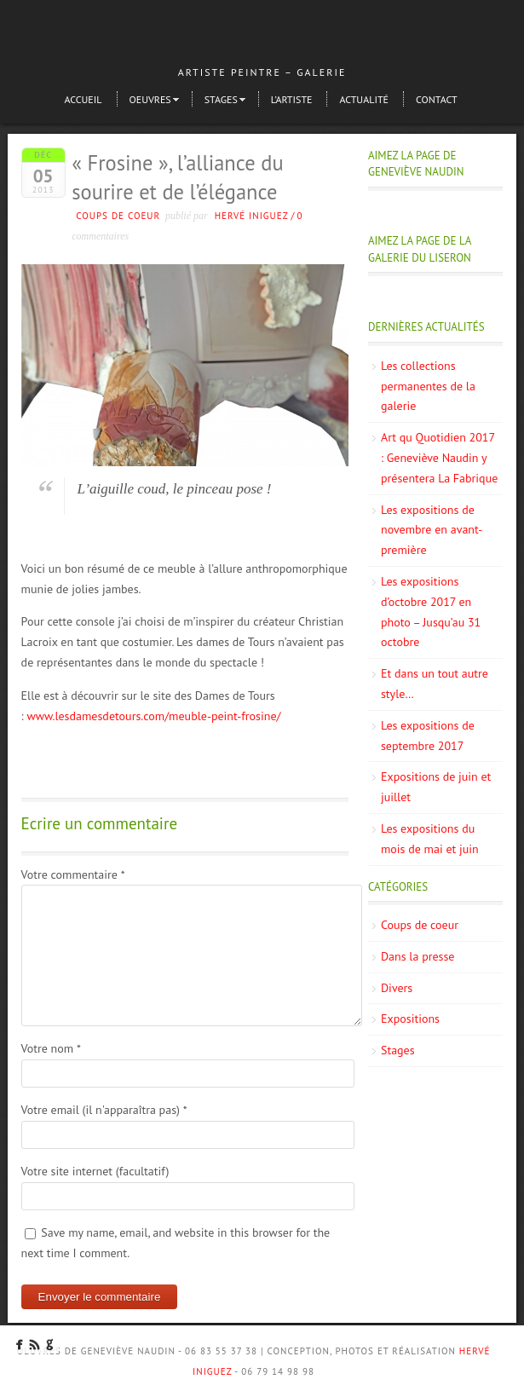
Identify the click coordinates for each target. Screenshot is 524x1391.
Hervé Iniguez (252, 216)
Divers (396, 988)
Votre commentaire (73, 874)
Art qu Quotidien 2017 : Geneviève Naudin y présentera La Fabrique (439, 458)
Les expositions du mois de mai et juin (430, 839)
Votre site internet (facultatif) (95, 1171)
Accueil (82, 99)
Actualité (364, 99)
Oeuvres (150, 99)
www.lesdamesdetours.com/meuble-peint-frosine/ (153, 716)
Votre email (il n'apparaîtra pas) (104, 1109)
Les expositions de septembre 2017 (428, 735)
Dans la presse (418, 956)
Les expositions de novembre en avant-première (431, 530)
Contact (437, 99)
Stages (221, 99)
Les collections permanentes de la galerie (428, 386)
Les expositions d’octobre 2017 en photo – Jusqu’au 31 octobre (431, 611)
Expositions (410, 1018)
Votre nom (51, 1048)
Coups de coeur (118, 216)
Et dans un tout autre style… (434, 683)
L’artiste (292, 99)
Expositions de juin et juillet (436, 787)
